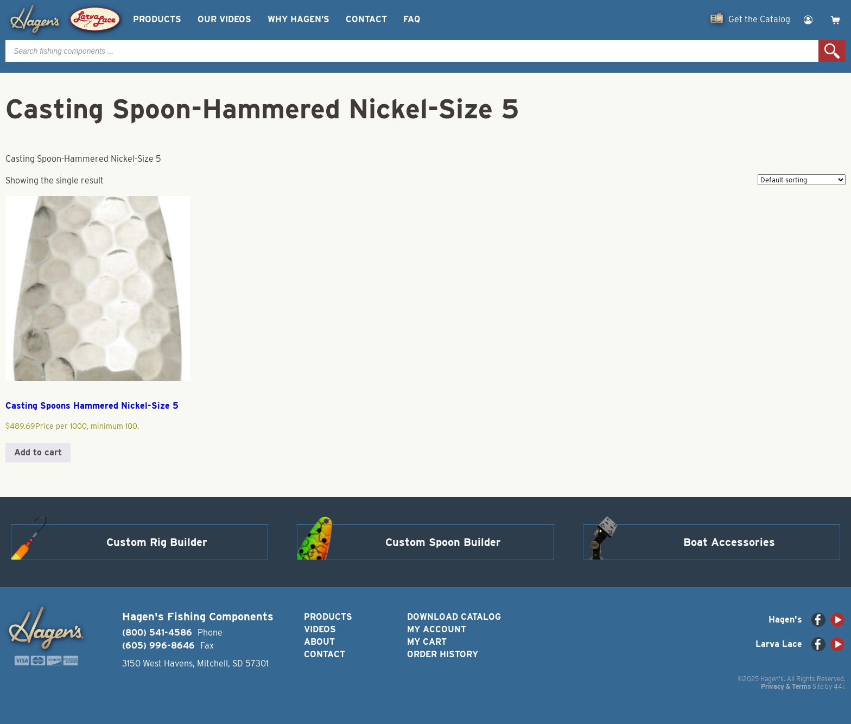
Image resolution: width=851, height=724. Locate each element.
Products (157, 19)
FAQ (411, 19)
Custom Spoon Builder (443, 542)
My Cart (427, 642)
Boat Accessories (729, 542)
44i (839, 686)
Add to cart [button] (38, 452)
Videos (320, 629)
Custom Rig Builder (156, 542)
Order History (442, 654)
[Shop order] (802, 179)
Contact (366, 19)
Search (832, 51)
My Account (436, 629)
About (319, 642)
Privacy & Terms (786, 686)
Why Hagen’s (298, 19)
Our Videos (224, 19)
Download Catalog (454, 617)
